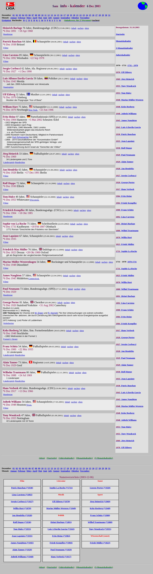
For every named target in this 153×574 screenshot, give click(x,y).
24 (87, 15)
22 (81, 15)
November (85, 17)
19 (71, 15)
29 (103, 15)
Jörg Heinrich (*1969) (100, 501)
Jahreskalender (123, 55)
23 (84, 15)
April (34, 17)
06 (29, 15)
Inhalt (73, 28)
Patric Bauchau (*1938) (22, 488)
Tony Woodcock (126, 86)
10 (42, 15)
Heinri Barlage (125, 223)
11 (45, 15)
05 (26, 15)
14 (55, 15)
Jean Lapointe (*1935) (22, 536)
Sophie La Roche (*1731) (61, 488)
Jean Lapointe (125, 141)
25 (90, 15)
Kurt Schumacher (20, 137)
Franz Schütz (125, 210)
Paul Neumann (125, 155)
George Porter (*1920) (100, 488)
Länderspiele (9, 162)
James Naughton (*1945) (22, 543)
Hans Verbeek (125, 189)
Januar (13, 17)
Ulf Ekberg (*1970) (61, 501)
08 (36, 15)
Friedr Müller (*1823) (100, 543)
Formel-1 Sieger (10, 339)
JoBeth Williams (126, 113)
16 (61, 15)
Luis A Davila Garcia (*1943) (61, 529)
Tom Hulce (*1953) (22, 529)
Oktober (75, 17)
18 (68, 15)
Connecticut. (33, 278)
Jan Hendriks (125, 168)
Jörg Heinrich (125, 79)
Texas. (29, 405)
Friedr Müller (125, 244)
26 (93, 15)
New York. (33, 110)
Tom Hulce (123, 93)
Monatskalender (123, 41)
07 (33, 15)
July (50, 17)
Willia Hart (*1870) (22, 508)
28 (100, 15)
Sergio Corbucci (126, 175)
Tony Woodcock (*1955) (100, 529)
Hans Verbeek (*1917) (61, 556)
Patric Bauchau (126, 134)
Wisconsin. (34, 200)
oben (87, 28)
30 (106, 15)
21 (77, 15)
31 (109, 15)
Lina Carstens (125, 217)
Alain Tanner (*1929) (22, 549)
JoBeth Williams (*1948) (22, 556)
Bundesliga (20, 162)
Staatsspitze (8, 87)
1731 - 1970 (132, 65)
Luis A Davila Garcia (128, 127)
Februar (21, 17)
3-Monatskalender (124, 48)
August (56, 17)
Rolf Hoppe (124, 148)
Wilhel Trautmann (127, 230)
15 (58, 15)
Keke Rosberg (125, 106)
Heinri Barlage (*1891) (61, 522)
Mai (40, 17)
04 (23, 15)
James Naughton (126, 120)
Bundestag (7, 34)
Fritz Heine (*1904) (61, 536)
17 (64, 15)
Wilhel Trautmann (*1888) (100, 522)
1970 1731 (132, 261)
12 (49, 15)
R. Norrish (53, 313)
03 (20, 15)
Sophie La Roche (126, 251)
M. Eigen (39, 313)
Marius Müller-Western (129, 100)
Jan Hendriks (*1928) (22, 515)
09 (39, 15)
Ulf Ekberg (124, 72)
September (65, 17)
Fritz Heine (124, 196)
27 (96, 15)
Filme (5, 48)
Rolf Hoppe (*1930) (22, 522)
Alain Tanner (124, 161)
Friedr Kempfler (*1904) (61, 543)
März (29, 17)
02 (17, 15)
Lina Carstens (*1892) (22, 494)
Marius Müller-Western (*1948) (61, 508)
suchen (81, 28)
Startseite (120, 34)
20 (74, 15)
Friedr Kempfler (126, 203)
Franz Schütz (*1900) (100, 515)
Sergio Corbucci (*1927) (22, 501)
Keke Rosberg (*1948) (100, 508)
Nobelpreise (8, 323)
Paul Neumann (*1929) (61, 549)
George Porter (125, 182)
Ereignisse (6, 20)
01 (14, 15)
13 (52, 15)
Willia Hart (124, 237)
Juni (45, 17)
